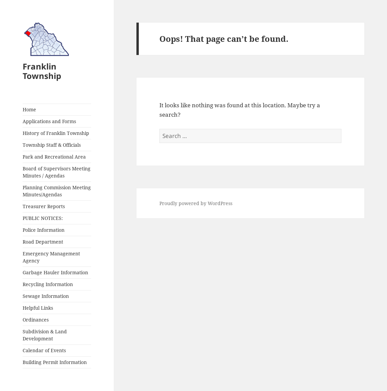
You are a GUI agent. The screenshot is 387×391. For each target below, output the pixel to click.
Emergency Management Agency (51, 257)
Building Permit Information (55, 362)
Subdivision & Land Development (45, 335)
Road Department (43, 242)
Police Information (43, 230)
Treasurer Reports (44, 206)
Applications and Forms (49, 121)
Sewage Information (46, 296)
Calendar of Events (44, 350)
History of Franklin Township (56, 133)
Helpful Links (38, 308)
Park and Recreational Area (54, 156)
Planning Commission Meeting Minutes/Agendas (57, 191)
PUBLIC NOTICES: (43, 218)
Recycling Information (48, 284)
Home (29, 109)
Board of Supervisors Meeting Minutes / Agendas (57, 172)
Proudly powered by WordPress (195, 203)
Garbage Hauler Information (55, 272)
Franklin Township (42, 71)
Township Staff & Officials (52, 145)
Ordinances (36, 319)
